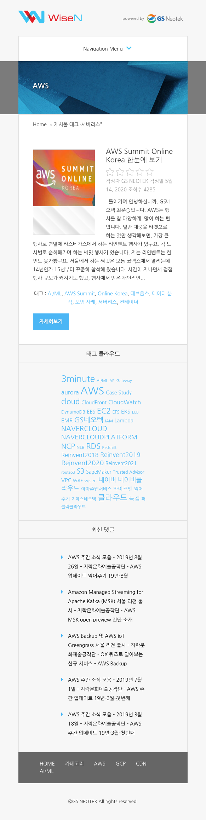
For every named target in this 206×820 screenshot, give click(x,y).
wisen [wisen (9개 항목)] (90, 480)
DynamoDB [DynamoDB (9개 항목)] (73, 412)
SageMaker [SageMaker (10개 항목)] (98, 471)
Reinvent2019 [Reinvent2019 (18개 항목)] (120, 455)
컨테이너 (129, 302)
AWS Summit (79, 293)
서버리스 (107, 302)
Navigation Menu (103, 48)
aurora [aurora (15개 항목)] (70, 392)
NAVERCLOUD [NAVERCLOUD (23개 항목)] (84, 428)
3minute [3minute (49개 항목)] (78, 379)
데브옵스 (140, 293)
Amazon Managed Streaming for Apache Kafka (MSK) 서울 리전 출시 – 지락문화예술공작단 (105, 601)
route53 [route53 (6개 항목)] (68, 472)
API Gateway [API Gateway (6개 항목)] (120, 381)
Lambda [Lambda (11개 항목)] (124, 420)
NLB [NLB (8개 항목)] (80, 447)
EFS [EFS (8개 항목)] (115, 412)
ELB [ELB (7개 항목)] (135, 412)
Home (40, 124)
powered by (154, 19)
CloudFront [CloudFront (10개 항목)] (94, 402)
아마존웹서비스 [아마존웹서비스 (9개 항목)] (96, 489)
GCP (120, 763)
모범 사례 (85, 302)
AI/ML (55, 293)
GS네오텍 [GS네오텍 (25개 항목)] (89, 419)
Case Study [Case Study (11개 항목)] (119, 392)
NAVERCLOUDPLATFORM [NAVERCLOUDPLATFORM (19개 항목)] (99, 437)
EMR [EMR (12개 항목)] (67, 420)
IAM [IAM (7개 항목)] (109, 421)
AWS (41, 85)
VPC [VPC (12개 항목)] (66, 480)
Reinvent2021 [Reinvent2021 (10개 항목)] (121, 463)
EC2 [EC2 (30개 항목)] (104, 411)
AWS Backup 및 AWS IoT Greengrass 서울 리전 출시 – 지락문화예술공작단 (106, 645)
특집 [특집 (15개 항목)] (134, 498)
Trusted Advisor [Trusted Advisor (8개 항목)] (128, 472)
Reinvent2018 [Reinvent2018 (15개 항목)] (79, 455)
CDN (141, 763)
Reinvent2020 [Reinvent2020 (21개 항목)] (82, 463)
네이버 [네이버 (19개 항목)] (107, 480)
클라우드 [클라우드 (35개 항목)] (112, 498)
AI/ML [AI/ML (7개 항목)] (102, 381)
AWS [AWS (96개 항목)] (92, 391)
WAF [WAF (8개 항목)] (78, 480)
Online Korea (112, 293)
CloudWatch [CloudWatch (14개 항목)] (124, 402)
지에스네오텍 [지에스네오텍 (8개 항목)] (83, 499)
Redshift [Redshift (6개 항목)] (109, 448)
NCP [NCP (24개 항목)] (68, 446)
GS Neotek (134, 181)
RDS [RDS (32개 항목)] (93, 446)
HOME (47, 763)
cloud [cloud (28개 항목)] (70, 401)
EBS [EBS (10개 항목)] (91, 411)
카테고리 (74, 763)
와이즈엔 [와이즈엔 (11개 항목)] (122, 488)
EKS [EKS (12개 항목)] (125, 411)
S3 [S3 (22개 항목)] (81, 471)
